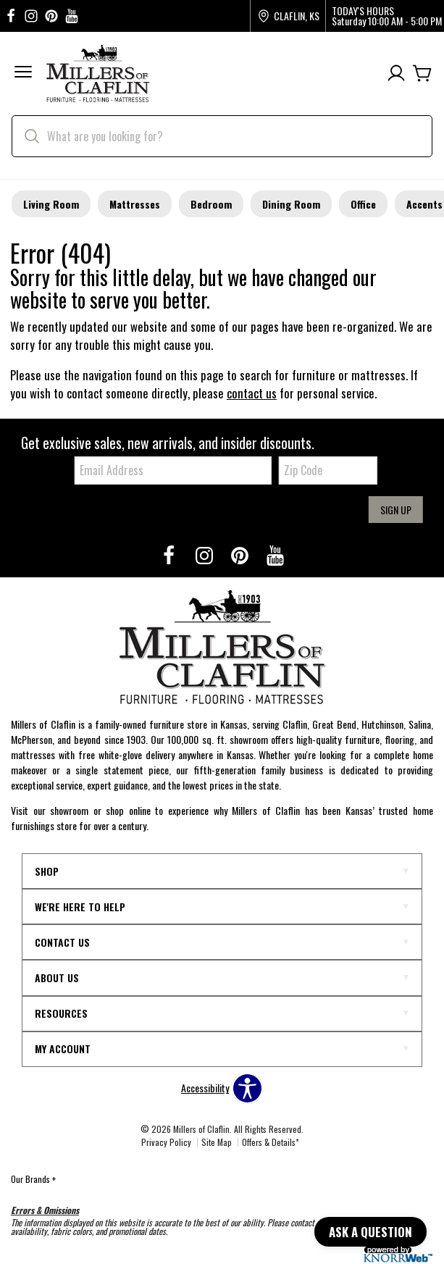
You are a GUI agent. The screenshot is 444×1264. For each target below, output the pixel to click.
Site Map (216, 1142)
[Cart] (422, 73)
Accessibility (205, 1088)
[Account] (396, 73)
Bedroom (211, 204)
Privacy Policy (166, 1142)
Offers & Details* (270, 1142)
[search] (222, 136)
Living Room (51, 204)
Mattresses (134, 204)
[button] (23, 73)
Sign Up (395, 509)
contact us (252, 393)
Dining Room (291, 204)
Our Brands (33, 1179)
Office (363, 204)
